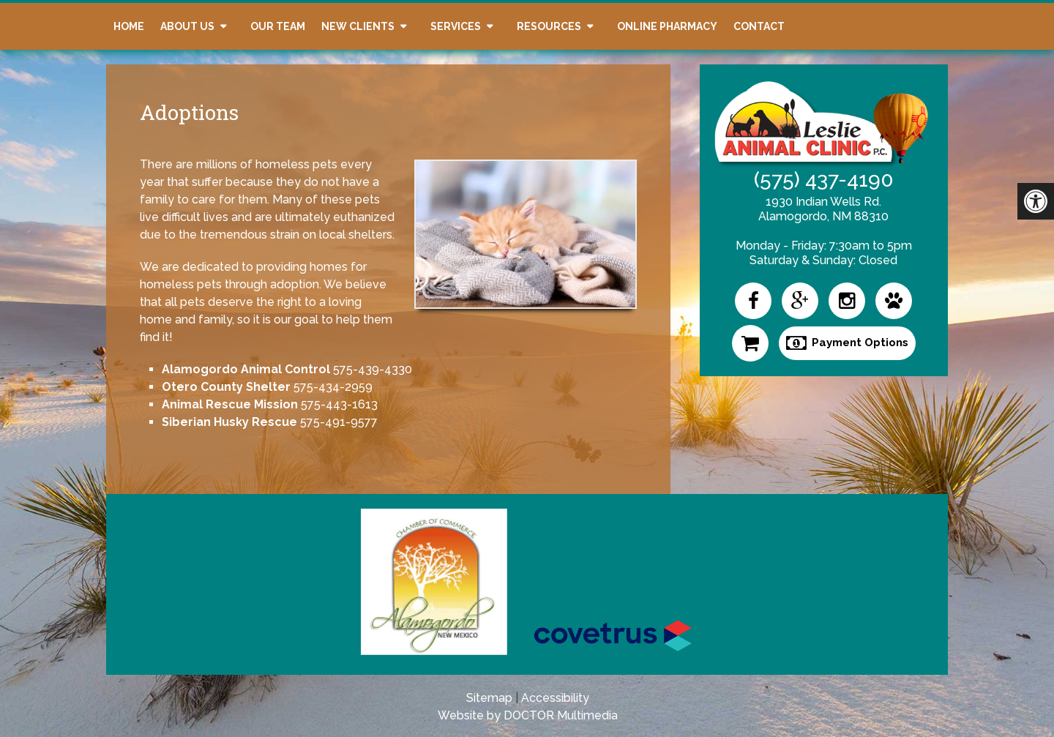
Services (455, 26)
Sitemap (489, 698)
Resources (549, 26)
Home (128, 26)
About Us (187, 26)
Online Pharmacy (667, 26)
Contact (759, 26)
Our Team (277, 26)
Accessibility (555, 698)
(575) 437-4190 (824, 180)
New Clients (358, 26)
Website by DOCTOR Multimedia (528, 715)
